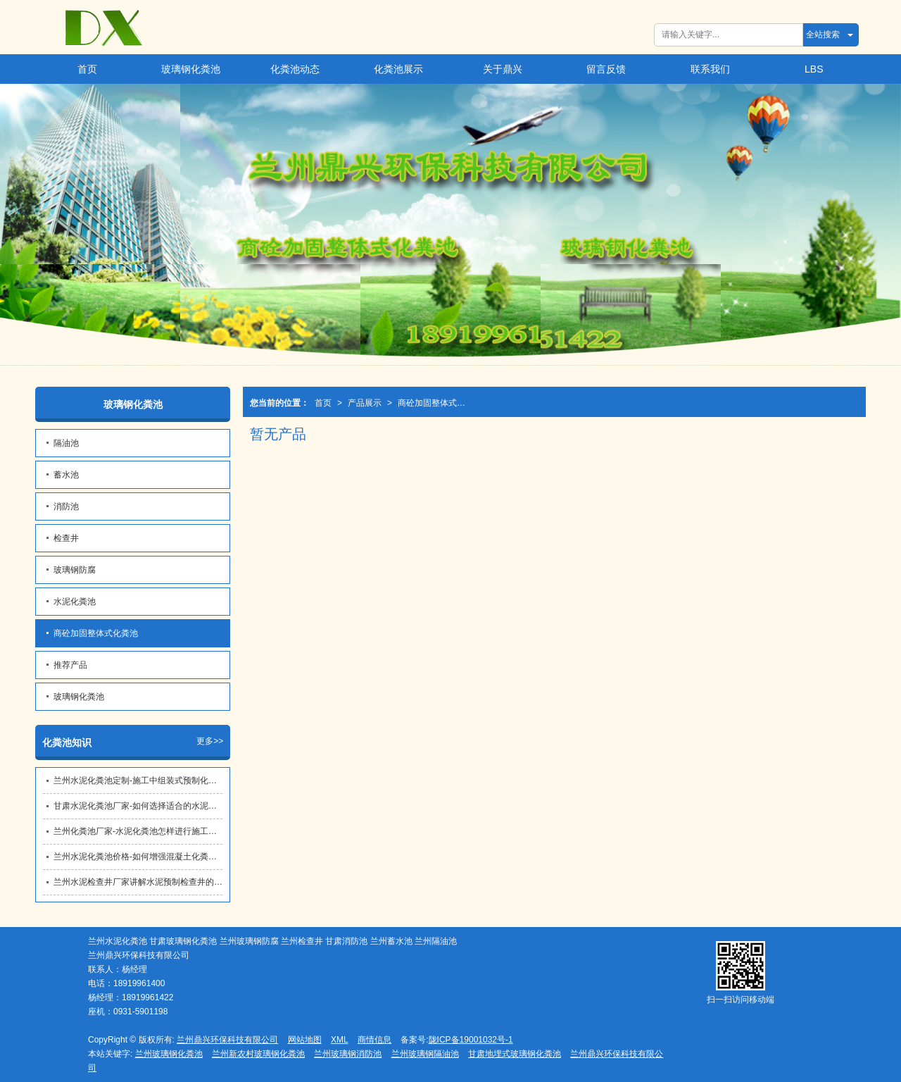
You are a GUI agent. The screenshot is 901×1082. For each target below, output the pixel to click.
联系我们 (710, 69)
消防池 (66, 506)
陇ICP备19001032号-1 (471, 1040)
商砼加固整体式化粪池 (436, 403)
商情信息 (374, 1040)
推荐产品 (70, 665)
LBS (814, 69)
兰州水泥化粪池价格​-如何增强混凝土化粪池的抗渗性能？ (137, 857)
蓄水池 (66, 475)
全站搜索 (823, 34)
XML (339, 1040)
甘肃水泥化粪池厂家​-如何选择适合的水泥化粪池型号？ (137, 806)
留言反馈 (606, 69)
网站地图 (305, 1040)
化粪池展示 (398, 69)
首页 (87, 69)
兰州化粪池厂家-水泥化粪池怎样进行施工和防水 (137, 831)
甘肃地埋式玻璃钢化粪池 (514, 1054)
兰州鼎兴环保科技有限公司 (227, 1040)
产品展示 (365, 403)
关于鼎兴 (502, 69)
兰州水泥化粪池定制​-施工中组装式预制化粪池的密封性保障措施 (137, 780)
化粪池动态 (295, 69)
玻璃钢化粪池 (190, 69)
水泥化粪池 (74, 602)
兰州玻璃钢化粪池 (169, 1054)
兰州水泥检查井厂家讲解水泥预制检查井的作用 (137, 882)
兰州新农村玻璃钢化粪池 (258, 1054)
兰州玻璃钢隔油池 (425, 1054)
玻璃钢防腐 (74, 570)
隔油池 (66, 443)
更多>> (209, 741)
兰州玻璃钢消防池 (348, 1054)
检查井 (66, 538)
